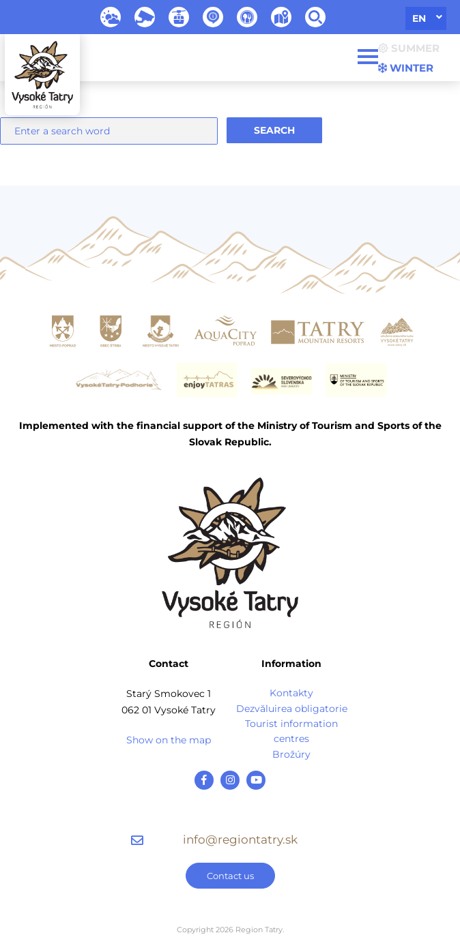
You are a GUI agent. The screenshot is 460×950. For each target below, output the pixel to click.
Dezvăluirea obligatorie (291, 708)
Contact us (230, 875)
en (419, 18)
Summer (409, 48)
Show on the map (168, 740)
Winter (405, 67)
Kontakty (291, 693)
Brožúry (291, 754)
